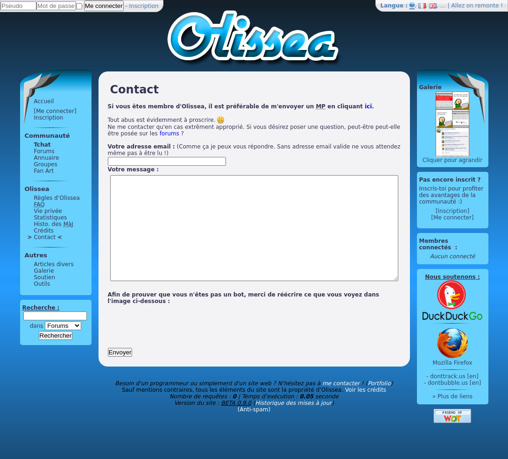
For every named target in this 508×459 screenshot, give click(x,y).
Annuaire (29, 158)
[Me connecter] (37, 111)
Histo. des (36, 224)
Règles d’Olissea (39, 198)
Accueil (26, 101)
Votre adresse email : (123, 146)
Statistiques (32, 217)
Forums (26, 151)
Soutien (27, 277)
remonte (487, 5)
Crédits (26, 230)
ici (350, 106)
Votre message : (115, 169)
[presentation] (161, 343)
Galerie (26, 271)
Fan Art (26, 171)
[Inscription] (470, 211)
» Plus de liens (470, 396)
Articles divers (36, 264)
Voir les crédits (365, 411)
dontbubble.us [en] (471, 383)
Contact (27, 237)
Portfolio (378, 404)
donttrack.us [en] (472, 376)
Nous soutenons (468, 277)
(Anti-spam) (254, 430)
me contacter (341, 404)
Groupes (28, 164)
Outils (24, 284)
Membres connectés (454, 244)
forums (120, 133)
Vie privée (30, 211)
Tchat (24, 144)
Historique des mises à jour (293, 424)
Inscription (144, 6)
